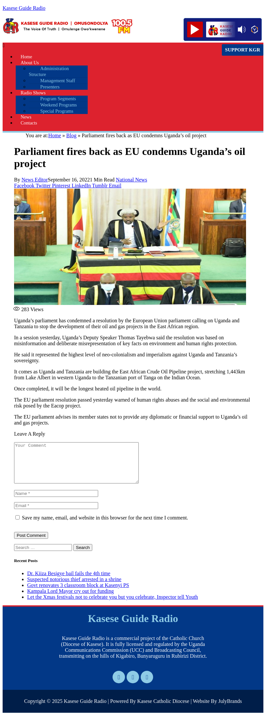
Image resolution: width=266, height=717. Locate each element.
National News (131, 179)
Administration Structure (49, 71)
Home (54, 135)
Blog (71, 135)
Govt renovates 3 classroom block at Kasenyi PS (78, 593)
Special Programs (56, 111)
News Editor (35, 179)
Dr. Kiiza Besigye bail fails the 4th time (68, 581)
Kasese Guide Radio (24, 8)
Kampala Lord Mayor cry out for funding (70, 599)
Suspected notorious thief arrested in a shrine (74, 587)
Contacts (29, 122)
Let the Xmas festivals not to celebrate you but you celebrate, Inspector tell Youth (112, 605)
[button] (94, 45)
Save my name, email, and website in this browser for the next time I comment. (105, 525)
